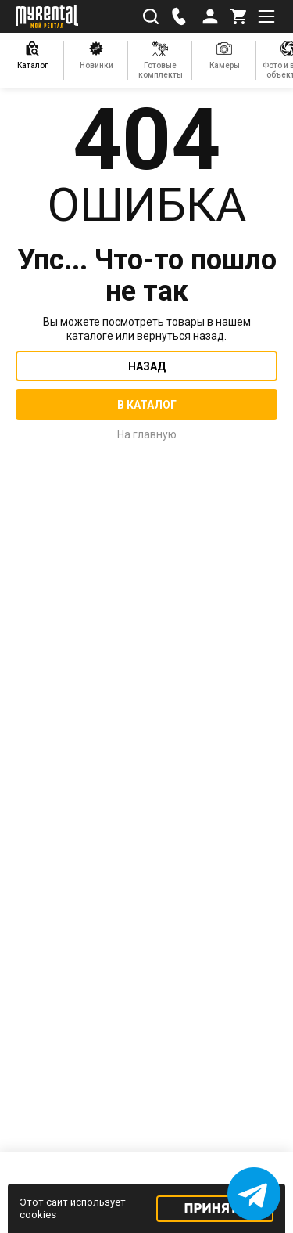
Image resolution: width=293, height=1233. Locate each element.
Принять (215, 1208)
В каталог (147, 404)
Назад (147, 366)
